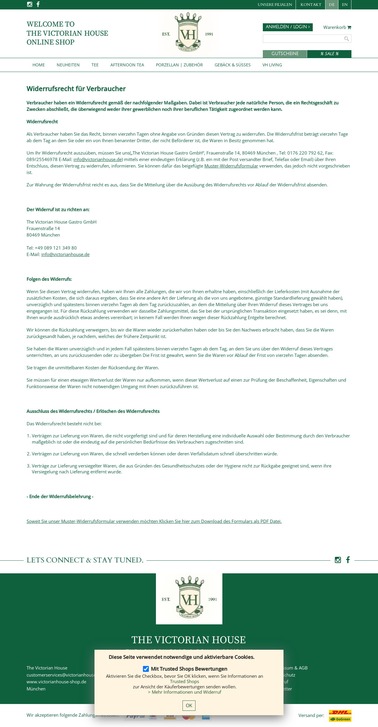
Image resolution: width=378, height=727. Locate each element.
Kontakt (311, 4)
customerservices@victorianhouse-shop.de (70, 675)
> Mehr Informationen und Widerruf (184, 692)
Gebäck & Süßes (233, 65)
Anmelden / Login (288, 27)
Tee (95, 65)
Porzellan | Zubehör (179, 65)
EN (345, 4)
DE (332, 4)
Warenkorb (337, 27)
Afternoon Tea (127, 65)
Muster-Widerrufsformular (231, 166)
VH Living (272, 65)
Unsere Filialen (275, 4)
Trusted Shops (184, 681)
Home (38, 65)
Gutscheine (284, 54)
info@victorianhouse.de (98, 159)
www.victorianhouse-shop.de (56, 682)
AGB (303, 668)
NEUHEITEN (68, 65)
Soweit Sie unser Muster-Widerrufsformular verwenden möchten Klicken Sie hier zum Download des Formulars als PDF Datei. (154, 521)
